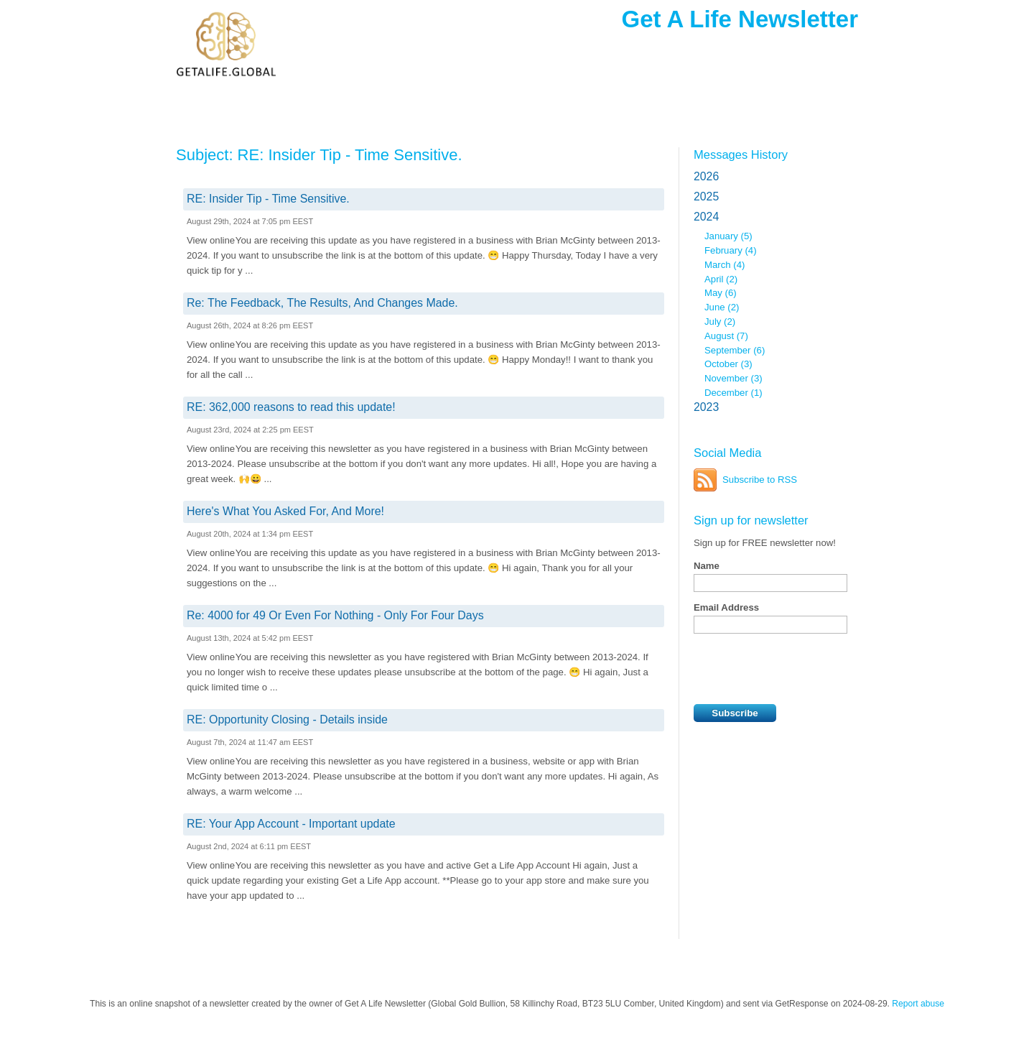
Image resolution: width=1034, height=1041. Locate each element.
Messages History (741, 154)
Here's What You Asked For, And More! (285, 511)
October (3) (728, 363)
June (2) (721, 307)
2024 (706, 216)
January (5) (728, 236)
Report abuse (918, 1004)
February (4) (730, 250)
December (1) (733, 392)
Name (706, 565)
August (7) (726, 335)
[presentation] (803, 669)
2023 (706, 407)
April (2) (720, 279)
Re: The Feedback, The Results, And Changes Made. (322, 303)
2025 (706, 196)
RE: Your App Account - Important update (291, 824)
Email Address (726, 607)
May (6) (720, 292)
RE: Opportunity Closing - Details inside (287, 719)
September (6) (734, 350)
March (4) (724, 264)
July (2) (719, 321)
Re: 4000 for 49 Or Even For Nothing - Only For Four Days (335, 615)
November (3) (733, 378)
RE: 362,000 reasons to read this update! (291, 407)
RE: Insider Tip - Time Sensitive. (268, 199)
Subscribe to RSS (759, 479)
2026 (706, 176)
